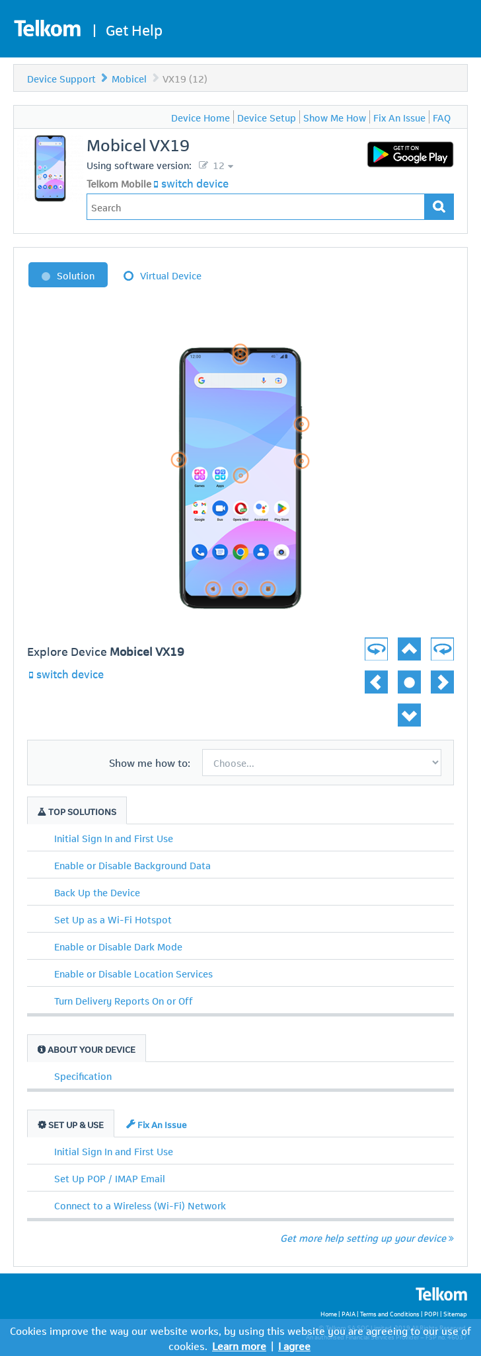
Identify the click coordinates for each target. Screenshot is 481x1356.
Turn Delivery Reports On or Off (123, 1000)
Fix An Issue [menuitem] (399, 117)
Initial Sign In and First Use (113, 837)
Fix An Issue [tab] (156, 1124)
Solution (75, 274)
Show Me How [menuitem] (334, 117)
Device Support (61, 78)
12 (217, 164)
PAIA (348, 1313)
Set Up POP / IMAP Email (109, 1177)
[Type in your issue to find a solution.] (256, 207)
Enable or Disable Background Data (132, 864)
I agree (294, 1345)
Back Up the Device (97, 891)
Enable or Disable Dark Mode (118, 945)
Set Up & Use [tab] (71, 1124)
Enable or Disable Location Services (133, 973)
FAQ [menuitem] (442, 117)
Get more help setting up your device (367, 1237)
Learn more (239, 1345)
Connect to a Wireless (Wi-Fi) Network (140, 1204)
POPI (431, 1313)
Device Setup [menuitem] (266, 117)
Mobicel (129, 78)
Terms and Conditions (390, 1313)
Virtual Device (171, 274)
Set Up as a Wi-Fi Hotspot (113, 918)
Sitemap (455, 1313)
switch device (195, 182)
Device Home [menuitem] (200, 117)
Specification (83, 1075)
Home (328, 1313)
